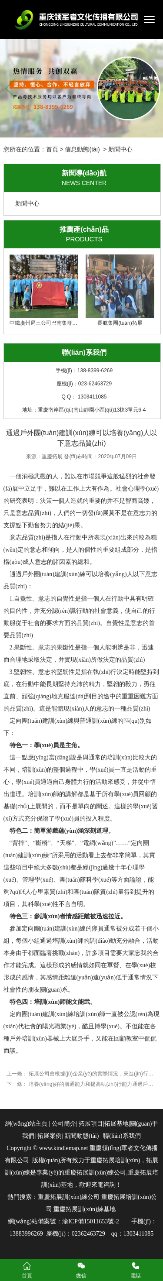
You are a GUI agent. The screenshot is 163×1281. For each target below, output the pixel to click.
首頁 (52, 149)
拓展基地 (116, 1123)
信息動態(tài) (82, 149)
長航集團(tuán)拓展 (120, 290)
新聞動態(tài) (81, 1136)
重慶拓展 (52, 456)
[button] (153, 88)
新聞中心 (27, 203)
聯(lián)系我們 (121, 1136)
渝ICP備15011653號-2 (90, 1221)
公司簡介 (64, 1123)
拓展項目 (91, 1123)
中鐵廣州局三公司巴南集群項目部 (49, 290)
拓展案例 (49, 1136)
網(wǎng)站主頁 (26, 1123)
